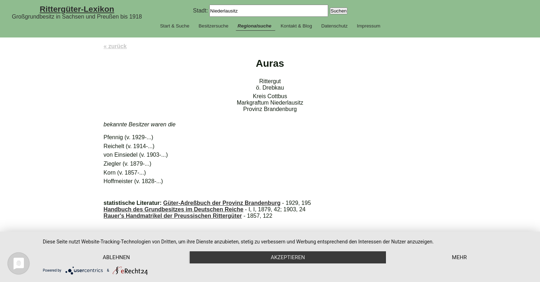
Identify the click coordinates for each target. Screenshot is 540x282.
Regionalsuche (254, 26)
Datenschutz (334, 26)
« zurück (115, 46)
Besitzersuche (214, 26)
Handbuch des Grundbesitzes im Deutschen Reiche (173, 209)
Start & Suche (174, 26)
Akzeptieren (288, 257)
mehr (459, 257)
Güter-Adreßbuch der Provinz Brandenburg (221, 203)
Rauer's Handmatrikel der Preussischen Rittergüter (172, 216)
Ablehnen (116, 257)
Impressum (368, 26)
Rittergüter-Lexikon (77, 9)
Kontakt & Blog (296, 26)
